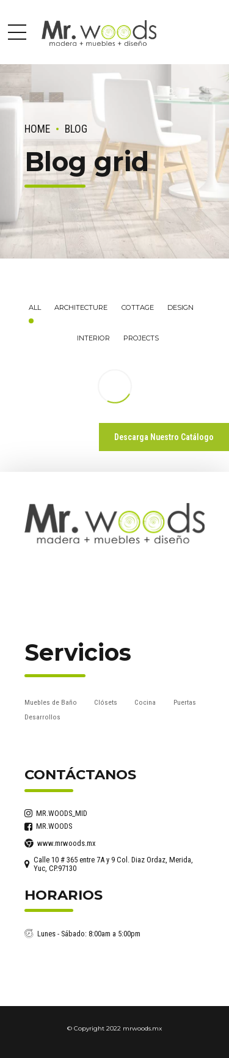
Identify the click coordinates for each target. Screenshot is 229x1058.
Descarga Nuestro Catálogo (164, 437)
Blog (76, 129)
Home (37, 129)
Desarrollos (42, 717)
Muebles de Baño (50, 702)
